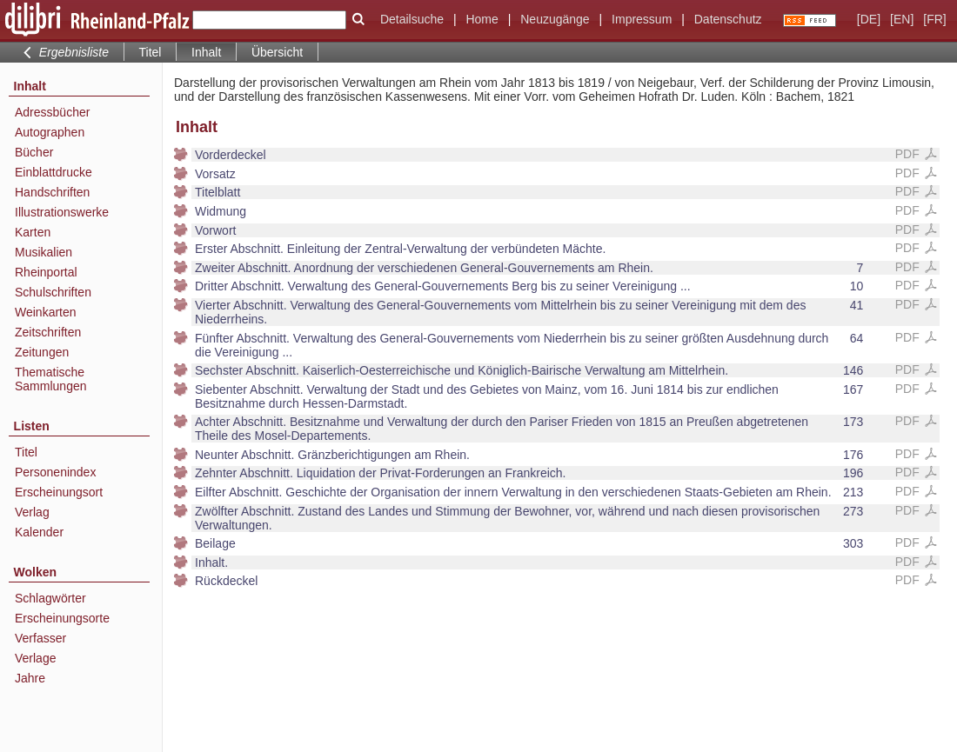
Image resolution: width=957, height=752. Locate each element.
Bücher (34, 152)
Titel (150, 52)
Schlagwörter (50, 598)
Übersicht (277, 52)
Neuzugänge (554, 19)
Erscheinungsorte (62, 618)
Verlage (35, 658)
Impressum (642, 19)
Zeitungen (42, 352)
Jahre (30, 678)
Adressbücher (52, 112)
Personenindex (55, 472)
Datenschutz (728, 19)
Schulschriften (53, 292)
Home (481, 19)
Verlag (32, 512)
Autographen (49, 132)
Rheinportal (46, 272)
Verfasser (40, 638)
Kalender (39, 532)
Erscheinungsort (59, 492)
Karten (32, 232)
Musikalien (43, 252)
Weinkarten (46, 312)
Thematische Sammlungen (51, 379)
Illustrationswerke (62, 212)
